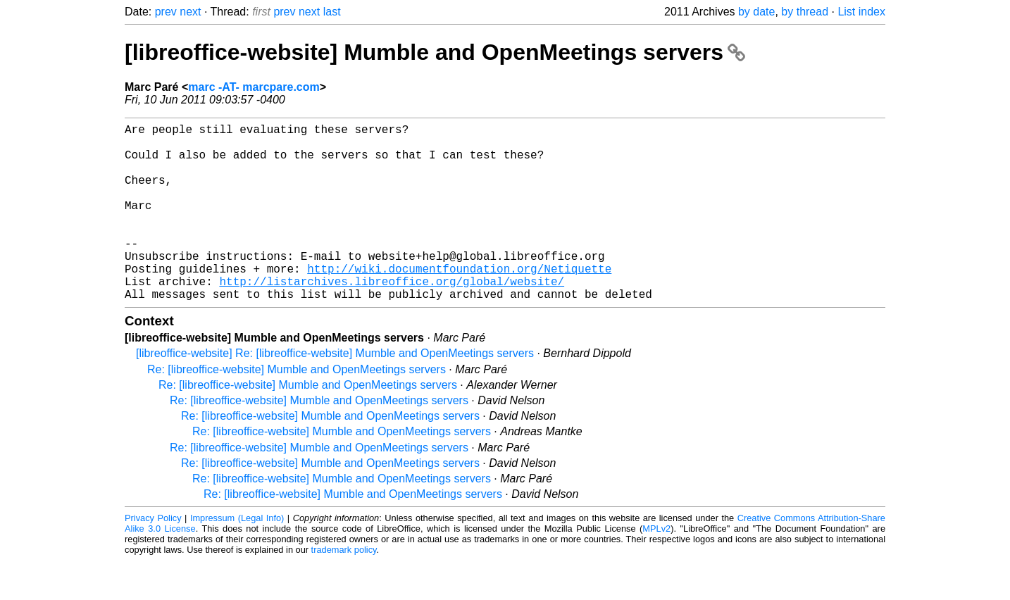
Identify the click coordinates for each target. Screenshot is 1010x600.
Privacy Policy (153, 557)
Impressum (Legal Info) (237, 557)
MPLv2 (656, 568)
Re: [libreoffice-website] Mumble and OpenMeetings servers (296, 409)
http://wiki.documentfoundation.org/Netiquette (459, 302)
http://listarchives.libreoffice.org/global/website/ (391, 317)
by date (756, 12)
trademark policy (344, 589)
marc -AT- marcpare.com (253, 87)
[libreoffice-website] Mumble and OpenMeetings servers (435, 52)
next (190, 12)
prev (166, 12)
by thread (804, 12)
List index (861, 12)
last (332, 12)
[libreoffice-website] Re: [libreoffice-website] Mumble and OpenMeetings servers (335, 393)
